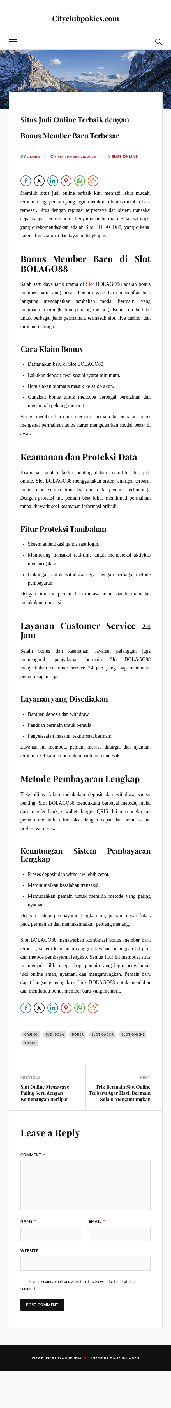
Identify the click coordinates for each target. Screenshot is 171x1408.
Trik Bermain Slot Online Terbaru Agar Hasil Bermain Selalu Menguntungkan (120, 1126)
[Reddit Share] (93, 213)
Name (28, 1254)
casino (31, 1067)
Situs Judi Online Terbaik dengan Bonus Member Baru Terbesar (84, 141)
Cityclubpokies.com (86, 17)
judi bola (55, 1067)
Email (97, 1254)
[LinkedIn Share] (53, 213)
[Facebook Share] (26, 213)
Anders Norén (124, 1395)
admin (34, 188)
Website (29, 1286)
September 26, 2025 (80, 188)
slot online (129, 188)
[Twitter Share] (39, 213)
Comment (32, 1188)
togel (30, 1076)
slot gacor (103, 1067)
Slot (90, 317)
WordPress (69, 1395)
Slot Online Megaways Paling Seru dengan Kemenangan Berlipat (44, 1126)
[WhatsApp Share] (80, 213)
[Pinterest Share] (66, 213)
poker (78, 1067)
